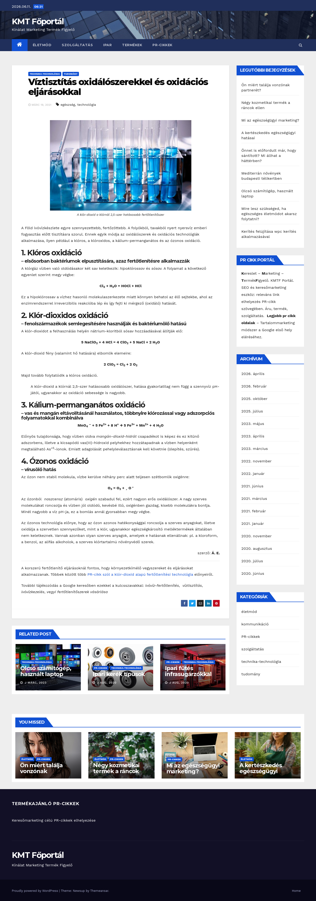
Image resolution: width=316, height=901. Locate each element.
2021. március (254, 498)
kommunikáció (255, 624)
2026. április (252, 373)
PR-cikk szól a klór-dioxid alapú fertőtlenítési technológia (140, 574)
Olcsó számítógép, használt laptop (45, 671)
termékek (132, 45)
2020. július (252, 561)
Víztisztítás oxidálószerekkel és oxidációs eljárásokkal (118, 86)
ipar (107, 45)
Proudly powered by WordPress (35, 891)
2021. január (252, 523)
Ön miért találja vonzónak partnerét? (41, 771)
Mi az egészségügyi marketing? (270, 120)
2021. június (252, 486)
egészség (68, 104)
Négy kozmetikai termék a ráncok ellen (116, 771)
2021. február (253, 511)
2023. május (252, 423)
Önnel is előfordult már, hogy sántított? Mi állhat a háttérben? (268, 155)
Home (296, 891)
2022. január (253, 473)
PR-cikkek (162, 45)
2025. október (254, 398)
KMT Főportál (38, 21)
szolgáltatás (77, 45)
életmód (42, 45)
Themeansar (99, 891)
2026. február (254, 386)
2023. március (254, 448)
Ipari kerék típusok (119, 674)
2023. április (252, 436)
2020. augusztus (256, 548)
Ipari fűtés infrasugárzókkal (188, 671)
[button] (300, 45)
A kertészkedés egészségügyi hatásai (260, 771)
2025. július (252, 411)
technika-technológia (45, 74)
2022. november (256, 461)
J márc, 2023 (35, 682)
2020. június (252, 573)
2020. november (256, 536)
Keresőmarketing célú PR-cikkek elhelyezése (54, 820)
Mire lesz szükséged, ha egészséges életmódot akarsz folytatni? (269, 213)
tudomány (71, 74)
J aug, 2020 (106, 682)
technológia (86, 104)
